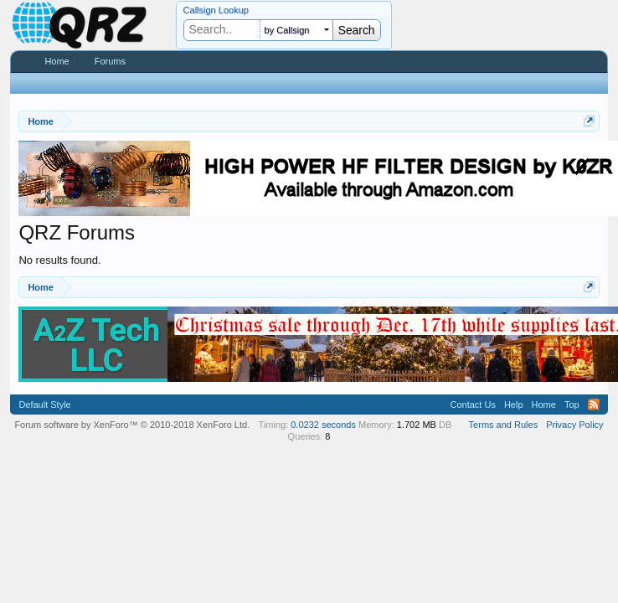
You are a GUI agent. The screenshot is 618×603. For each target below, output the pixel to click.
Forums (110, 61)
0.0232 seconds (323, 425)
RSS (594, 404)
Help (513, 404)
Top (571, 404)
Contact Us (472, 404)
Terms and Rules (503, 425)
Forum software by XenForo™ (132, 425)
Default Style (44, 404)
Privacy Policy (574, 425)
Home (56, 61)
